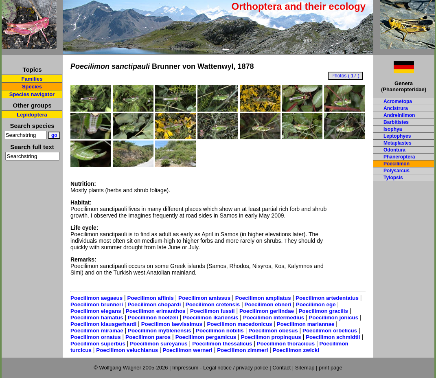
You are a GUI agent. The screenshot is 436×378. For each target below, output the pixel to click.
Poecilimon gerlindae (266, 311)
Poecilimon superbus (97, 344)
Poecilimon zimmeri (242, 350)
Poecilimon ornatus (95, 337)
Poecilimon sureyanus (158, 344)
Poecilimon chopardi (154, 304)
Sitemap (305, 368)
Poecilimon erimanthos (156, 311)
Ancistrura (395, 108)
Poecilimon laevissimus (171, 324)
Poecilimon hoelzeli (153, 317)
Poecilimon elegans (95, 311)
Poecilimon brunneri (96, 304)
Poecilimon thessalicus (222, 344)
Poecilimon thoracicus (286, 344)
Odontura (394, 150)
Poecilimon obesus (273, 330)
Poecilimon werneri (188, 350)
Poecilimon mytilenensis (159, 330)
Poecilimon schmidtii (333, 337)
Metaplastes (397, 143)
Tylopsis (393, 177)
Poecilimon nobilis (220, 330)
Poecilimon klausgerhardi (103, 324)
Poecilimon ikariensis (210, 317)
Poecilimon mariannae (305, 324)
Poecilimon (396, 164)
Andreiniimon (399, 115)
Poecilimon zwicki (296, 350)
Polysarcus (396, 171)
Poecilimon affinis (150, 298)
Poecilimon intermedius (273, 317)
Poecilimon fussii (212, 311)
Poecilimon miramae (96, 330)
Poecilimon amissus (204, 298)
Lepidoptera (32, 115)
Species (32, 87)
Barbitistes (396, 122)
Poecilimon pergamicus (206, 337)
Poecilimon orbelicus (329, 330)
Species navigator (32, 94)
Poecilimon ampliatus (263, 298)
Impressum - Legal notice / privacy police (220, 368)
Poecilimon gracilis (323, 311)
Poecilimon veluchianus (127, 350)
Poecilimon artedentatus (327, 298)
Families (31, 79)
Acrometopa (397, 101)
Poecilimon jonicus (333, 317)
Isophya (392, 129)
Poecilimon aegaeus (96, 298)
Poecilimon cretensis (213, 304)
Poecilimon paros (148, 337)
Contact (281, 368)
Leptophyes (397, 136)
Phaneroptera (399, 157)
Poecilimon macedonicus (239, 324)
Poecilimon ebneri (268, 304)
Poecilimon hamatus (96, 317)
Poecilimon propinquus (271, 337)
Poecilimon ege (316, 304)
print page (330, 368)
